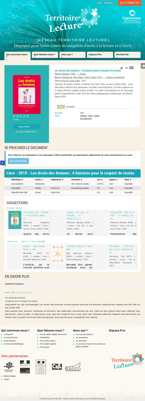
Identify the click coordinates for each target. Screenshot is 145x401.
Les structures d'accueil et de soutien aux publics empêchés (90, 345)
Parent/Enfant (45, 337)
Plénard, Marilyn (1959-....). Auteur (70, 73)
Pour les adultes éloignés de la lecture (53, 334)
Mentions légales (10, 376)
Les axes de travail (10, 337)
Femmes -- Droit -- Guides (89, 115)
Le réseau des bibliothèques (14, 344)
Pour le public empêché (48, 344)
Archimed (56, 398)
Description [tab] (70, 106)
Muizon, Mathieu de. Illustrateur (69, 77)
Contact (6, 379)
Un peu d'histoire (10, 340)
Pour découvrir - (86, 118)
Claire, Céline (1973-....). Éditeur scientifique (105, 77)
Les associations (82, 337)
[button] (17, 56)
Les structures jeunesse (84, 334)
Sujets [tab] (61, 106)
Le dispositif (8, 334)
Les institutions (81, 340)
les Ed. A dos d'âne (71, 80)
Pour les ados (44, 347)
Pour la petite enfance (47, 340)
